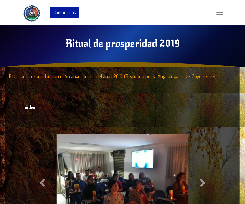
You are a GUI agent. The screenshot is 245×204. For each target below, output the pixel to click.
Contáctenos (64, 12)
